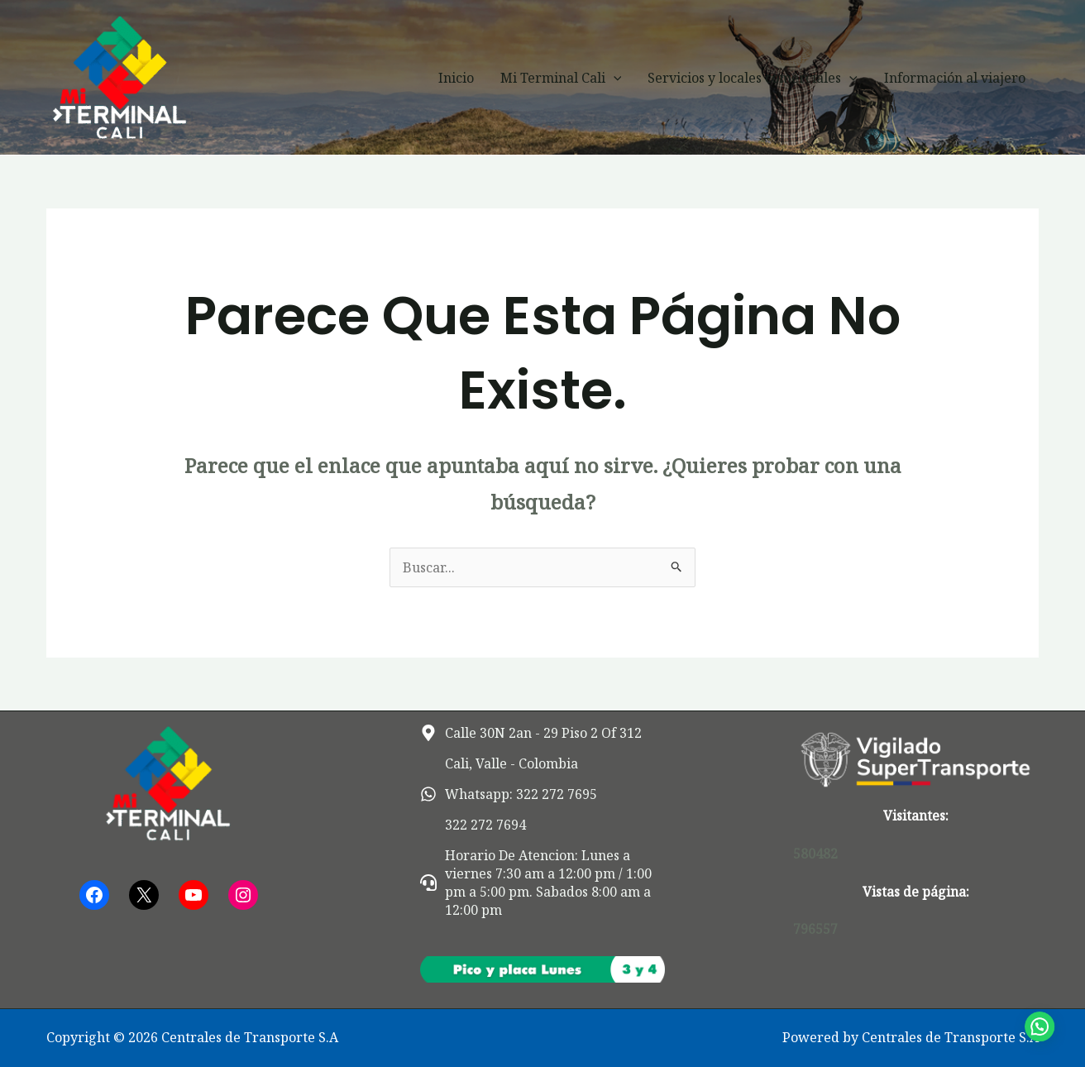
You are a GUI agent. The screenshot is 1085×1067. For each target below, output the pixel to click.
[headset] (543, 882)
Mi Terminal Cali (561, 78)
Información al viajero (954, 78)
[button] (613, 78)
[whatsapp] (508, 794)
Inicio (456, 78)
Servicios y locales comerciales (753, 78)
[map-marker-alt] (531, 733)
